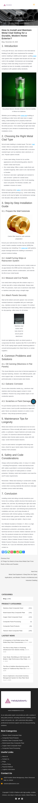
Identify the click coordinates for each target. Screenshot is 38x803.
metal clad (24, 115)
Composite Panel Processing (12, 621)
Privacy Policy (6, 764)
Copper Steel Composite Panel (12, 617)
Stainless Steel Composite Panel (13, 608)
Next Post (19, 576)
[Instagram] (22, 799)
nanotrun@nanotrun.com (11, 783)
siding (18, 190)
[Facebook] (16, 799)
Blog (4, 599)
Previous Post (19, 562)
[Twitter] (19, 799)
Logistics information (8, 769)
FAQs (4, 761)
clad (33, 144)
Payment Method (7, 767)
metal (34, 56)
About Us (5, 756)
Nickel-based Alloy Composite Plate (14, 612)
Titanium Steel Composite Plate (12, 630)
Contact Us (5, 759)
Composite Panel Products (11, 626)
